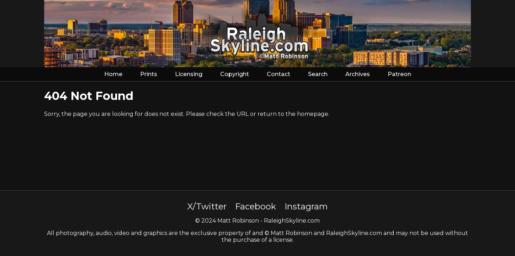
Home (113, 74)
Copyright (234, 74)
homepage (312, 114)
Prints (148, 74)
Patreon (399, 74)
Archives (357, 74)
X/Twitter (207, 206)
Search (318, 74)
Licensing (188, 74)
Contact (278, 74)
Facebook (255, 206)
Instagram (306, 206)
